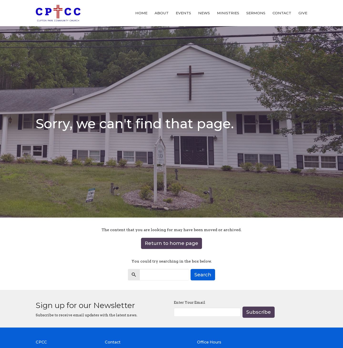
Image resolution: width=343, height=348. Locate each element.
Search (202, 275)
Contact (281, 13)
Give (302, 13)
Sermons (255, 13)
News (204, 13)
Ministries (228, 13)
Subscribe (258, 312)
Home (141, 13)
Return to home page (171, 243)
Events (183, 13)
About (162, 13)
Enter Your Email (189, 302)
